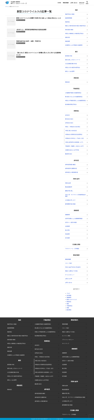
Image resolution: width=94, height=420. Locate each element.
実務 (68, 307)
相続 (68, 303)
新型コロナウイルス (72, 299)
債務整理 (69, 297)
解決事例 (69, 309)
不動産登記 (69, 305)
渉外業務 (69, 295)
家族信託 (69, 301)
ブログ (68, 293)
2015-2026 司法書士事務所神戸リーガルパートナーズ (46, 418)
